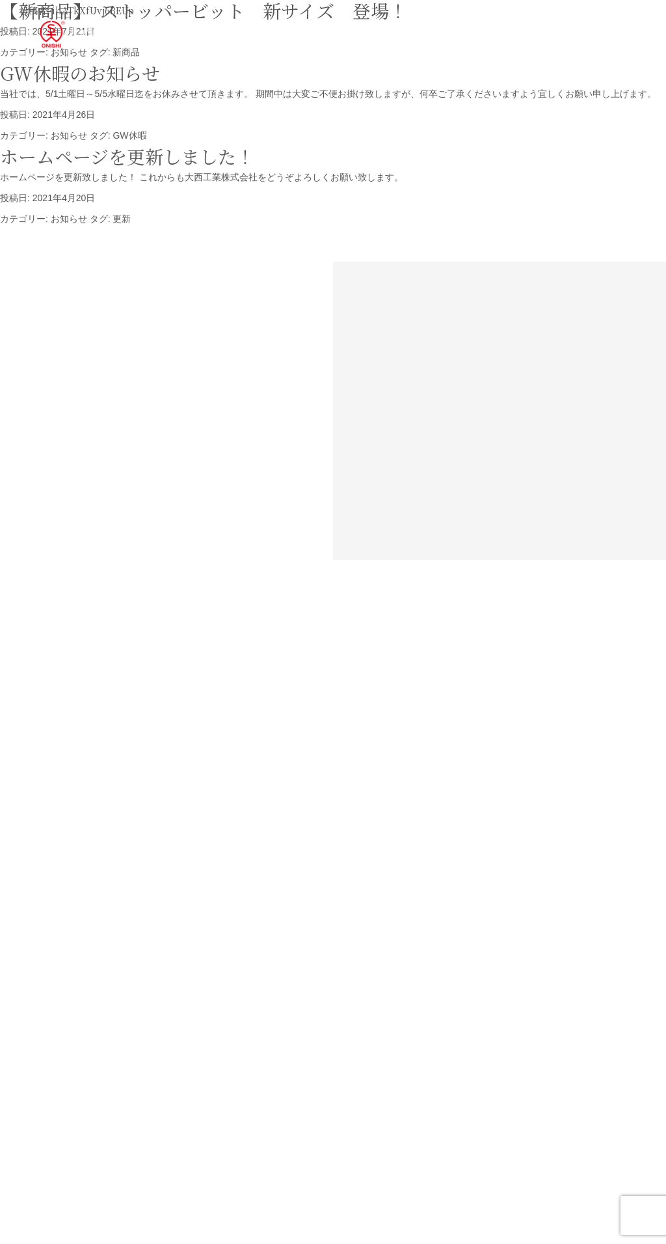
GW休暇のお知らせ (80, 73)
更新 (122, 219)
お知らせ (69, 135)
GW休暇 (129, 135)
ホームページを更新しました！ (127, 156)
